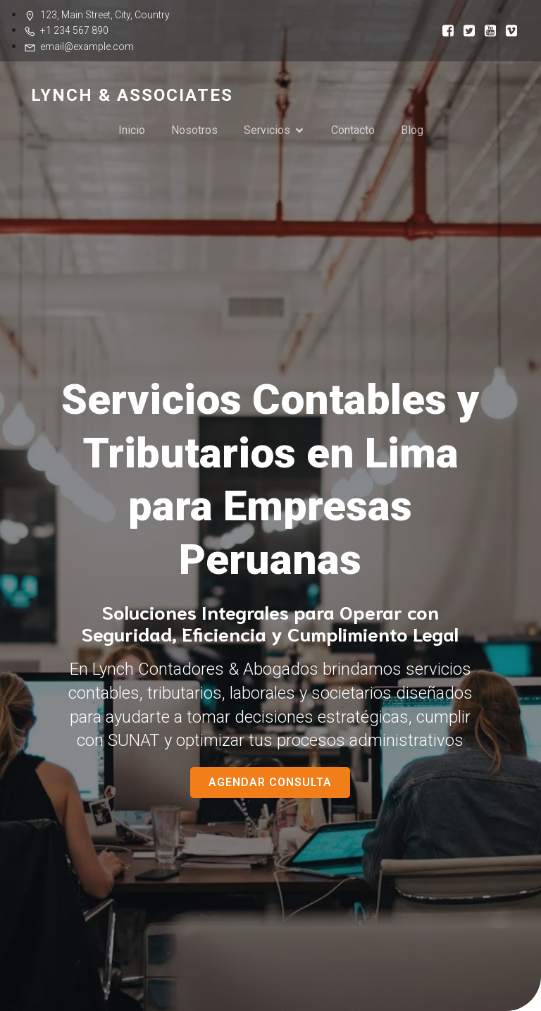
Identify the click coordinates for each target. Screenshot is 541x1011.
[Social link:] (443, 30)
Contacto (353, 130)
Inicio (131, 130)
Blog (412, 130)
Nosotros (194, 130)
